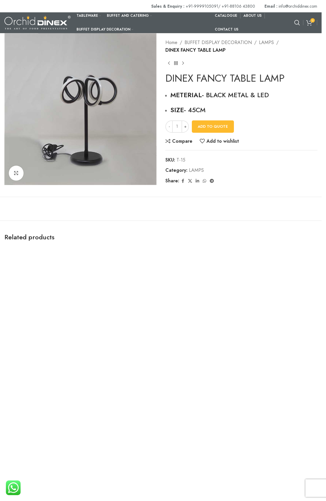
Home (171, 42)
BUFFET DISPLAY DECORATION (218, 42)
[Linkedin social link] (197, 181)
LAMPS (266, 42)
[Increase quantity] (185, 126)
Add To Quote (213, 126)
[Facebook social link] (182, 181)
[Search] (297, 22)
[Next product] (183, 63)
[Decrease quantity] (169, 126)
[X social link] (190, 181)
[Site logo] (37, 22)
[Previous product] (168, 63)
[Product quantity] (177, 126)
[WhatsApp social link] (204, 181)
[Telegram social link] (212, 181)
